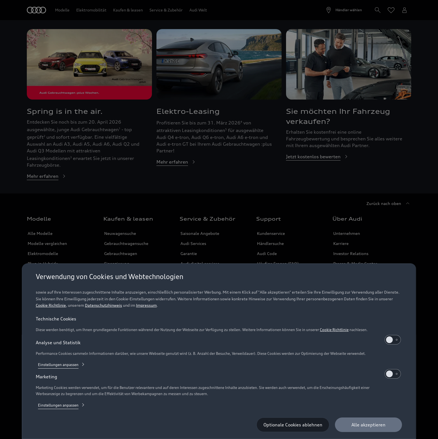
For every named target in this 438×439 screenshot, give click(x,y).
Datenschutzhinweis (103, 305)
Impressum (146, 305)
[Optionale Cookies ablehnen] (293, 424)
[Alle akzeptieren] (368, 424)
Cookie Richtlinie (51, 305)
